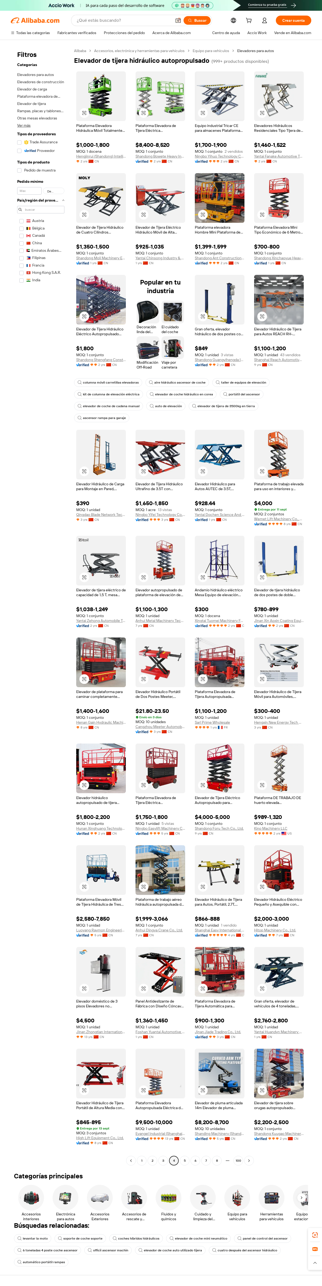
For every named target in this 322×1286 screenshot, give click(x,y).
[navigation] (41, 606)
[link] (315, 1235)
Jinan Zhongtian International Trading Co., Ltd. (101, 1032)
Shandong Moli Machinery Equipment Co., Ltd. (101, 258)
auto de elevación (166, 406)
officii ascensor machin (108, 1250)
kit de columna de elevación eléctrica (109, 394)
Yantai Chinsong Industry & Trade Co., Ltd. (160, 258)
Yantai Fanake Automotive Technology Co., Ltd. (279, 156)
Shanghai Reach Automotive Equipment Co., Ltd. (279, 360)
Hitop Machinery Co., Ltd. (275, 930)
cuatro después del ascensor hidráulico (244, 1250)
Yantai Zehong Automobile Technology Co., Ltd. (101, 620)
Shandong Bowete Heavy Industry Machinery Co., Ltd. (160, 156)
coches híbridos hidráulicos (136, 1238)
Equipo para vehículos (211, 51)
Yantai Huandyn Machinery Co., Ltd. (279, 1032)
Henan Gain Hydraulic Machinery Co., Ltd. (101, 722)
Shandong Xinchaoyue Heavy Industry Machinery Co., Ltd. (279, 258)
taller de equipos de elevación (241, 382)
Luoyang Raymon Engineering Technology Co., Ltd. (101, 930)
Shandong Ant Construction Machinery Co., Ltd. (219, 258)
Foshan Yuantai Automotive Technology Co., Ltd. (160, 1032)
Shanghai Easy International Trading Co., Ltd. (219, 930)
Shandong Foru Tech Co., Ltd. (219, 828)
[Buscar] (197, 20)
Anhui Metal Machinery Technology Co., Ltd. (160, 620)
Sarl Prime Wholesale (212, 722)
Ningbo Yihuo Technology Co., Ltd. (219, 156)
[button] (178, 20)
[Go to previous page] (131, 1160)
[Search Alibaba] (124, 20)
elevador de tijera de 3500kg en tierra (223, 406)
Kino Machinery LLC (270, 828)
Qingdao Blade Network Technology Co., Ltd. (101, 514)
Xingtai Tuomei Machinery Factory (219, 620)
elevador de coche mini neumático (198, 1238)
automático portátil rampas (41, 1262)
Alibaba (80, 51)
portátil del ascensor (241, 394)
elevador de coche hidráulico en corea (181, 394)
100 (238, 1161)
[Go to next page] (249, 1160)
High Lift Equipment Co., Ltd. (100, 1138)
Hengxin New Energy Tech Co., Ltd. (279, 722)
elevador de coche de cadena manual (109, 406)
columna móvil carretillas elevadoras (108, 382)
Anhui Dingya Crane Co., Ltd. (159, 930)
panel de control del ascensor (262, 1238)
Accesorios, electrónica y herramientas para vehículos (139, 51)
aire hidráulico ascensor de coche (177, 382)
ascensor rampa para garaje (102, 418)
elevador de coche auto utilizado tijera (170, 1250)
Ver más (24, 125)
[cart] (250, 21)
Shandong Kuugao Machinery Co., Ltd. (279, 1133)
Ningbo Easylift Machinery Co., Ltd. (160, 828)
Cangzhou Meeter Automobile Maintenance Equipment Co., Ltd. (160, 726)
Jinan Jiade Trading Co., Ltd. (218, 1032)
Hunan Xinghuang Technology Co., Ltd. (101, 828)
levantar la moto (32, 1238)
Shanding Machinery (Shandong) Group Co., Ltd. (219, 1133)
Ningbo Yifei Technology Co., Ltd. (160, 514)
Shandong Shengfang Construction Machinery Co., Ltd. (101, 360)
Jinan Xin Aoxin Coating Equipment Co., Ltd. (279, 620)
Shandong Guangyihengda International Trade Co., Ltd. (219, 360)
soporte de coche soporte (80, 1238)
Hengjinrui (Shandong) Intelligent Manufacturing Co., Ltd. (101, 156)
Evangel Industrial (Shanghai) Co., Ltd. (160, 1133)
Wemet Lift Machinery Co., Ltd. (279, 519)
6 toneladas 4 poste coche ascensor (47, 1250)
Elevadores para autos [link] (255, 51)
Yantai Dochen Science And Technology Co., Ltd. (219, 514)
